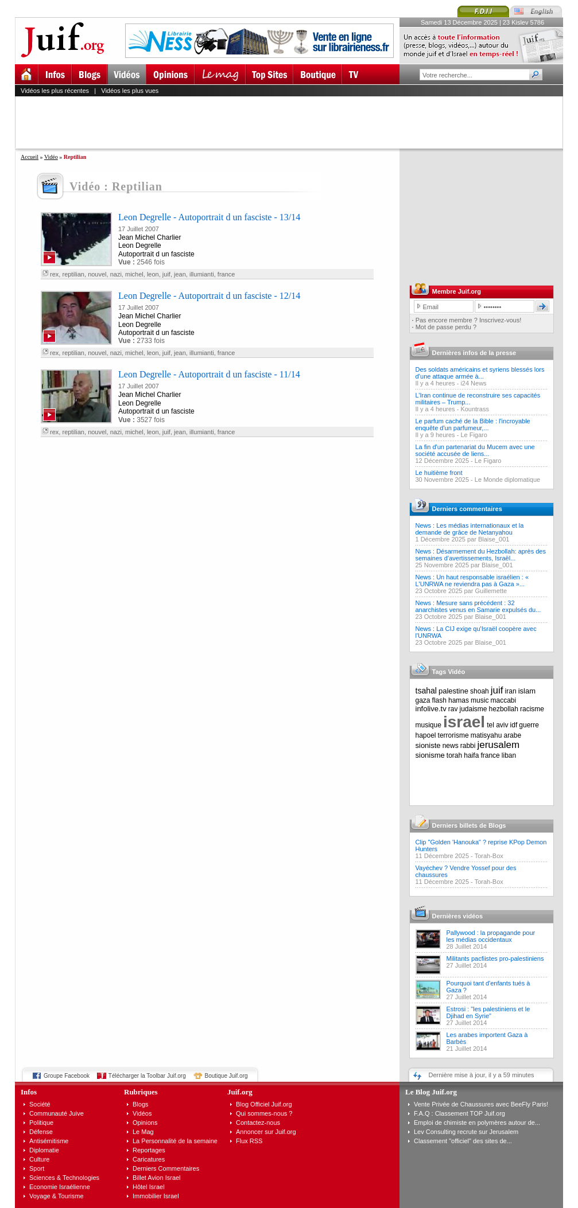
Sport (36, 1168)
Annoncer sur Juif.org (266, 1131)
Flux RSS (249, 1140)
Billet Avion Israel (157, 1177)
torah (454, 755)
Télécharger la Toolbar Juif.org (147, 1076)
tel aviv (497, 725)
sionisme (430, 755)
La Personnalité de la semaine (175, 1140)
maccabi (504, 700)
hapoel (426, 735)
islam (527, 691)
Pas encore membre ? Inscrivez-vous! (469, 320)
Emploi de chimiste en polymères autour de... (477, 1122)
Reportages (149, 1150)
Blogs (141, 1104)
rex (54, 274)
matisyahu (486, 735)
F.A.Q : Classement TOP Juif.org (459, 1113)
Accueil (29, 157)
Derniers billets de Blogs (469, 825)
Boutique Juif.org (226, 1076)
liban (509, 755)
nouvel (97, 274)
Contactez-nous (258, 1122)
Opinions (145, 1122)
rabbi (468, 746)
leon (153, 274)
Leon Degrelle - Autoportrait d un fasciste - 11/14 (209, 374)
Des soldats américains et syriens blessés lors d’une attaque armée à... (480, 373)
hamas (458, 700)
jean (180, 274)
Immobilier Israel (156, 1196)
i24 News (473, 383)
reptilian (73, 274)
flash (439, 700)
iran (511, 691)
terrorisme (453, 735)
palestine (453, 691)
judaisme (473, 709)
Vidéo (51, 157)
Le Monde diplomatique (507, 479)
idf (514, 725)
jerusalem (498, 744)
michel (134, 274)
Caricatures (149, 1159)
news (451, 746)
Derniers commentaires (467, 508)
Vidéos (142, 1113)
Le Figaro (473, 434)
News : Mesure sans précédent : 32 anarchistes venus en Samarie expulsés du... (478, 606)
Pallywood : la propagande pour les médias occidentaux (491, 936)
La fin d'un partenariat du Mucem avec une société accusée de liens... (475, 450)
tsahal (426, 690)
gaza (423, 700)
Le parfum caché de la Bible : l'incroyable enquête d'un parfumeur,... (473, 424)
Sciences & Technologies (64, 1177)
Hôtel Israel (149, 1186)
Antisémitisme (48, 1140)
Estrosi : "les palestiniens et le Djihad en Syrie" (488, 1012)
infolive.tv (431, 708)
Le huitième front (439, 472)
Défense (41, 1131)
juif (166, 274)
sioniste (428, 745)
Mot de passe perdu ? (446, 327)
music (479, 700)
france (226, 274)
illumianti (201, 274)
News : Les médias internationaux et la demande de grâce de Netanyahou (470, 529)
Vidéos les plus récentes (55, 90)
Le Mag (143, 1131)
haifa (471, 755)
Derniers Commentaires (166, 1168)
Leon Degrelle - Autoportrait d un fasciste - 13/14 (209, 217)
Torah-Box (489, 855)
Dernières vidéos (457, 916)
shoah (479, 691)
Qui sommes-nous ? (264, 1113)
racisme (532, 709)
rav (453, 709)
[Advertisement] (293, 122)
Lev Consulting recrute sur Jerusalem (466, 1131)
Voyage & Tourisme (56, 1196)
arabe (512, 735)
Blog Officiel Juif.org (264, 1104)
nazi (116, 274)
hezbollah (503, 709)
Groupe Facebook (67, 1076)
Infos (29, 1092)
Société (40, 1104)
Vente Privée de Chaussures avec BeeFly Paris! (481, 1104)
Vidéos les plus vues (129, 90)
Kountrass (474, 409)
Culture (39, 1159)
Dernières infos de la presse (474, 352)
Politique (41, 1122)
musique (428, 725)
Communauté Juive (56, 1113)
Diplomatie (44, 1150)
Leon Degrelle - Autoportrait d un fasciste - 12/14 (209, 296)
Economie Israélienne (59, 1186)
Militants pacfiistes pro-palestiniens (495, 958)
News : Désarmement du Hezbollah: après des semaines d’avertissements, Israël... (481, 555)
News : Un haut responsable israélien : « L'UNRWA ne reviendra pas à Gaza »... (472, 580)
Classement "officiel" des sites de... (463, 1140)
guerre (529, 725)
